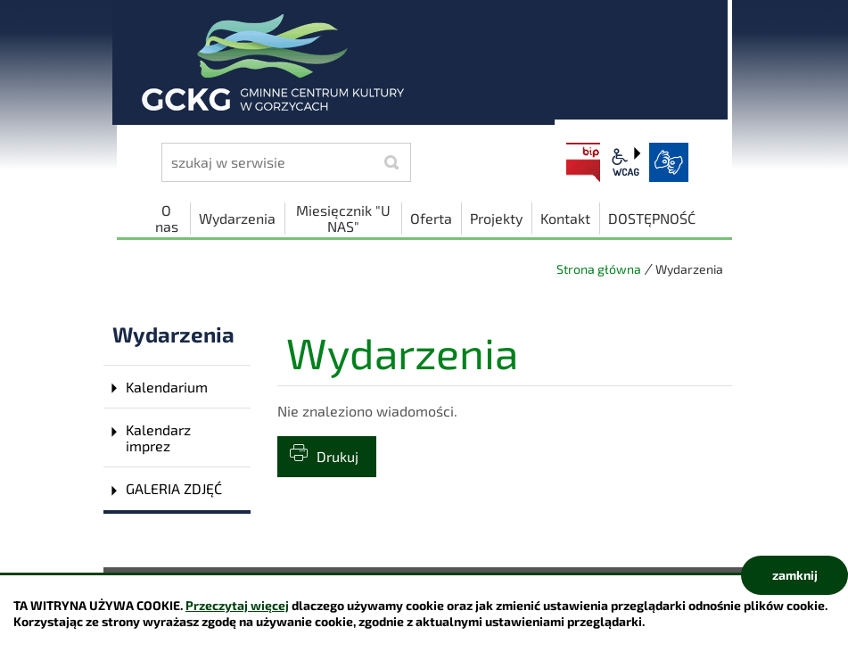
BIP (583, 162)
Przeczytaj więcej (237, 605)
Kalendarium (167, 386)
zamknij (795, 574)
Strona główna (598, 268)
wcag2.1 (626, 162)
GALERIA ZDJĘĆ (174, 488)
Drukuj (337, 456)
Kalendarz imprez (158, 437)
